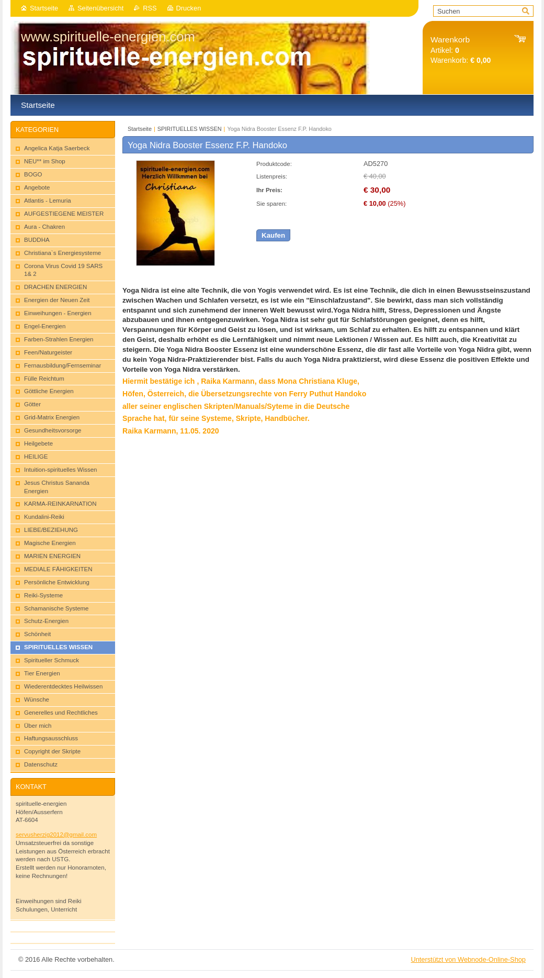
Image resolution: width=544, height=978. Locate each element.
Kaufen (273, 235)
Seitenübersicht (100, 8)
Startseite (44, 8)
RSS (149, 8)
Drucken (188, 8)
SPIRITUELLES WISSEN (189, 129)
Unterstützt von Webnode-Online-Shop (468, 959)
